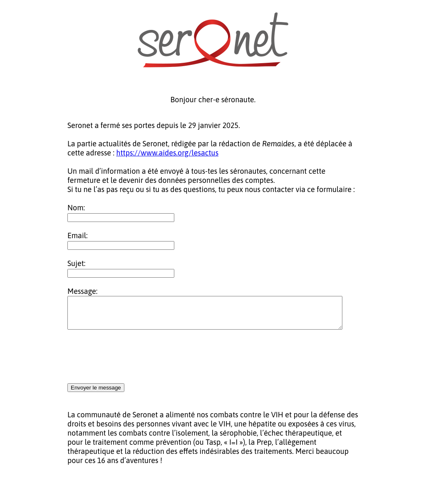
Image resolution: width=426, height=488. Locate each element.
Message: (82, 291)
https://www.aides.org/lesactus (167, 152)
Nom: (76, 207)
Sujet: (76, 263)
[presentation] (130, 363)
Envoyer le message (96, 394)
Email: (77, 235)
